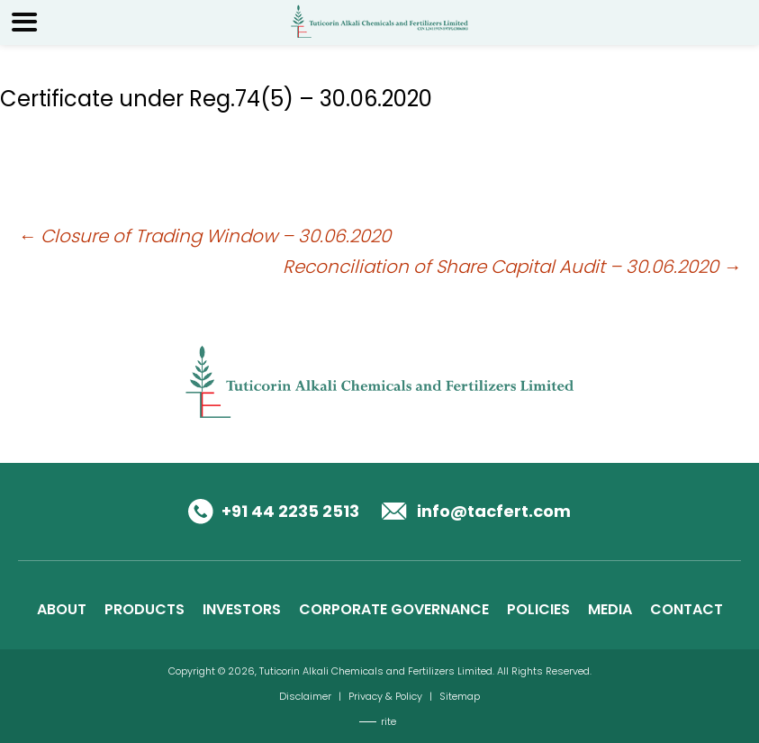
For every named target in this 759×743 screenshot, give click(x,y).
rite (388, 721)
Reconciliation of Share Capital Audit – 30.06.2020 (512, 266)
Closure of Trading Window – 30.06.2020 (204, 236)
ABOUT (61, 609)
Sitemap (459, 696)
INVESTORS (242, 609)
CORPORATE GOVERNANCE (394, 609)
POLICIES (538, 609)
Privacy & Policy (385, 696)
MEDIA (610, 609)
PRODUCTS (144, 609)
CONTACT (686, 609)
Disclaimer (305, 696)
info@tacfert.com (494, 511)
